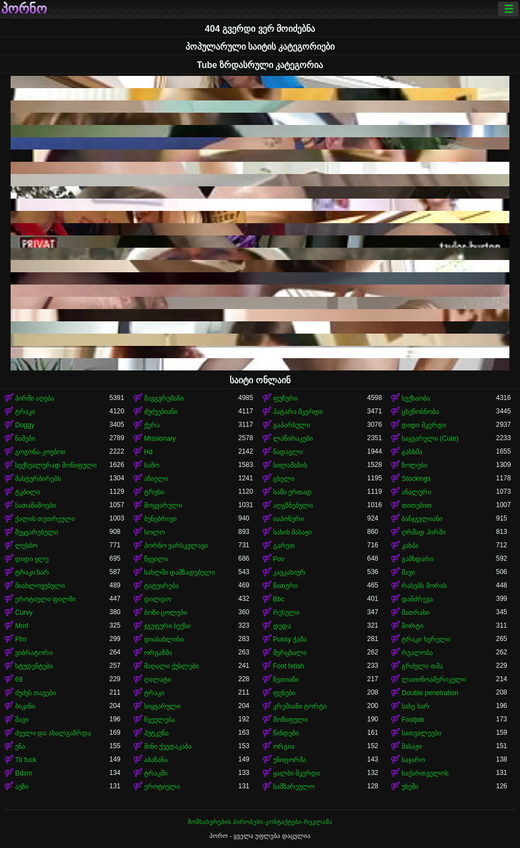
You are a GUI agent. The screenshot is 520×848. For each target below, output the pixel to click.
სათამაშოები (35, 505)
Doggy (25, 425)
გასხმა (412, 452)
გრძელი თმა (422, 666)
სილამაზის (290, 465)
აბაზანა (156, 760)
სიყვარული (162, 706)
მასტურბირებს (38, 479)
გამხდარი (417, 559)
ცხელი (283, 479)
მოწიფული (290, 720)
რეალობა (417, 653)
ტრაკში (156, 773)
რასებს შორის (424, 586)
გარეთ (284, 546)
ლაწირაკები (293, 438)
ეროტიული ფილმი (45, 599)
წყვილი (156, 559)
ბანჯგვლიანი (422, 519)
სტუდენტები (34, 666)
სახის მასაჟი (292, 532)
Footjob (413, 720)
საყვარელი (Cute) (430, 438)
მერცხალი (290, 653)
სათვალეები (421, 733)
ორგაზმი (158, 653)
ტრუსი (154, 492)
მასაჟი (412, 746)
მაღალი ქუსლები (171, 666)
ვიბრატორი (34, 653)
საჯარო (413, 760)
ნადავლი (288, 452)
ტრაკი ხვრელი (426, 639)
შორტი (412, 626)
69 (18, 679)
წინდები (286, 733)
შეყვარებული (36, 532)
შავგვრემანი (164, 398)
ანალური (416, 492)
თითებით (417, 505)
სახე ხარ (415, 706)
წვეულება (159, 720)
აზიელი (156, 479)
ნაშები (25, 438)
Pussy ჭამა (290, 639)
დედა (282, 626)
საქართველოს (425, 773)
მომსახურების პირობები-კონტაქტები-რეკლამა (260, 821)
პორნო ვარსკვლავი (176, 546)
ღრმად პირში (423, 532)
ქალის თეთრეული (45, 519)
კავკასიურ (289, 572)
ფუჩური (285, 398)
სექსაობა (416, 398)
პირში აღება (34, 398)
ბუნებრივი (160, 519)
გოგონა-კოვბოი (40, 452)
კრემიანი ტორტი (300, 706)
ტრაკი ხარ (32, 572)
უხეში (410, 787)
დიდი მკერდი (424, 425)
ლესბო (26, 546)
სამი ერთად (292, 492)
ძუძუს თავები (35, 693)
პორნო (24, 9)
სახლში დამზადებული (179, 572)
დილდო (157, 599)
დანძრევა (417, 599)
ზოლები (414, 465)
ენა (20, 746)
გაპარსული (291, 425)
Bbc (279, 599)
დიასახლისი (164, 639)
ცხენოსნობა (420, 412)
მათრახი (416, 612)
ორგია (283, 746)
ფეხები (284, 693)
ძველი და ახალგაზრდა (53, 733)
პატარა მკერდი (298, 412)
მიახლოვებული (40, 586)
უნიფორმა (289, 760)
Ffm (21, 639)
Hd (148, 452)
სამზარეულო (293, 787)
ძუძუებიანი (161, 412)
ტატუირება (161, 586)
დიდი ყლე (32, 559)
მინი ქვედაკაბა (168, 746)
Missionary (160, 438)
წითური (285, 586)
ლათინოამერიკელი (434, 679)
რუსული (286, 612)
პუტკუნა (156, 733)
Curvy (23, 612)
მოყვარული (163, 505)
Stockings (416, 479)
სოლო (154, 532)
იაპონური (288, 519)
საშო (151, 465)
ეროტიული (162, 787)
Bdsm (23, 773)
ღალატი (157, 679)
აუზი (21, 787)
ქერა (152, 425)
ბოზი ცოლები (165, 612)
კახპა (410, 546)
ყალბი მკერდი (296, 773)
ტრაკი (25, 412)
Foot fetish (288, 666)
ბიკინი (25, 706)
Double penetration (430, 693)
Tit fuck (25, 760)
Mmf (21, 626)
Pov (279, 559)
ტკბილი (27, 492)
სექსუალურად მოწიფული (56, 465)
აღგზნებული (293, 505)
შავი (408, 572)
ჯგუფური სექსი (167, 626)
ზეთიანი (286, 679)
